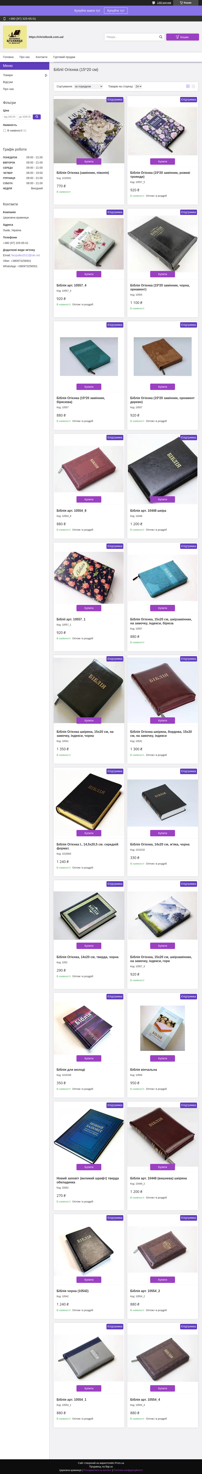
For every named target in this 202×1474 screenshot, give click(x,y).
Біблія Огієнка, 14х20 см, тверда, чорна (87, 957)
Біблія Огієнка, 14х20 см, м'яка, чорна (159, 844)
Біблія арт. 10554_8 (71, 510)
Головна (8, 57)
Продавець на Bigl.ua (101, 1466)
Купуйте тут (115, 10)
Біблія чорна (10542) (73, 1291)
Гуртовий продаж (64, 57)
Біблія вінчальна (143, 1069)
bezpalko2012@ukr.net (26, 255)
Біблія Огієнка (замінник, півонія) (83, 172)
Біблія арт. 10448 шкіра (148, 510)
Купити (89, 161)
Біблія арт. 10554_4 (145, 1399)
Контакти (41, 57)
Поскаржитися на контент (97, 1470)
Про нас (24, 57)
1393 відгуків (164, 2)
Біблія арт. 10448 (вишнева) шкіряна (158, 1178)
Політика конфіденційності (128, 1470)
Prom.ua (119, 1463)
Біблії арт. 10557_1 (71, 619)
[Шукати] (160, 37)
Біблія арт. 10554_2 (145, 1291)
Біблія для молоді (71, 1069)
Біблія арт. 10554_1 (71, 1399)
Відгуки (8, 82)
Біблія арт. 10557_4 (71, 285)
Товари (8, 75)
